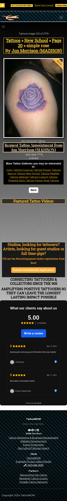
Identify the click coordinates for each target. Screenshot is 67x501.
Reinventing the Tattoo (33, 475)
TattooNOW (33, 458)
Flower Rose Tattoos (47, 180)
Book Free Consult (46, 5)
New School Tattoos (38, 173)
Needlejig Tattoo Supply (33, 478)
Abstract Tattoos (28, 177)
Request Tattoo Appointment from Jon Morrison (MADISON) (34, 147)
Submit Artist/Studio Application (33, 270)
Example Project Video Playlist (33, 461)
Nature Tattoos (16, 173)
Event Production (33, 444)
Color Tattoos (14, 170)
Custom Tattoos (48, 177)
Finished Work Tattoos (21, 180)
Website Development (33, 441)
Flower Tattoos (52, 170)
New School (36, 40)
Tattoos (13, 40)
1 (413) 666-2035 (33, 465)
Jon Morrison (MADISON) (37, 50)
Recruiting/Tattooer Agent (33, 448)
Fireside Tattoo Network (33, 482)
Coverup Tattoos (32, 170)
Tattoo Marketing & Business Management (33, 437)
